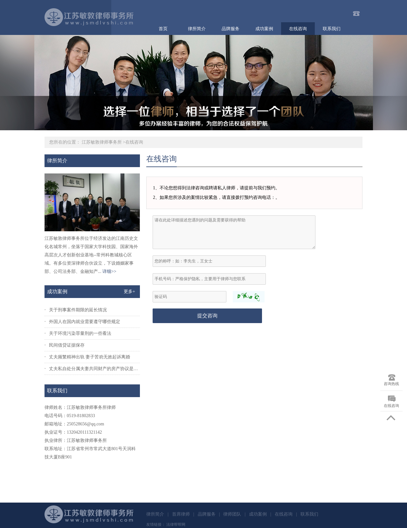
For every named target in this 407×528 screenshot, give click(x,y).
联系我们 (332, 28)
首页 (163, 28)
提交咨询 (207, 315)
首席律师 (181, 514)
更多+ (129, 291)
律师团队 (232, 514)
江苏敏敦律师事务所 (102, 142)
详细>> (109, 271)
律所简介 (197, 28)
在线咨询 (298, 28)
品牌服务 (230, 28)
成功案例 (264, 28)
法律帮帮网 (175, 524)
